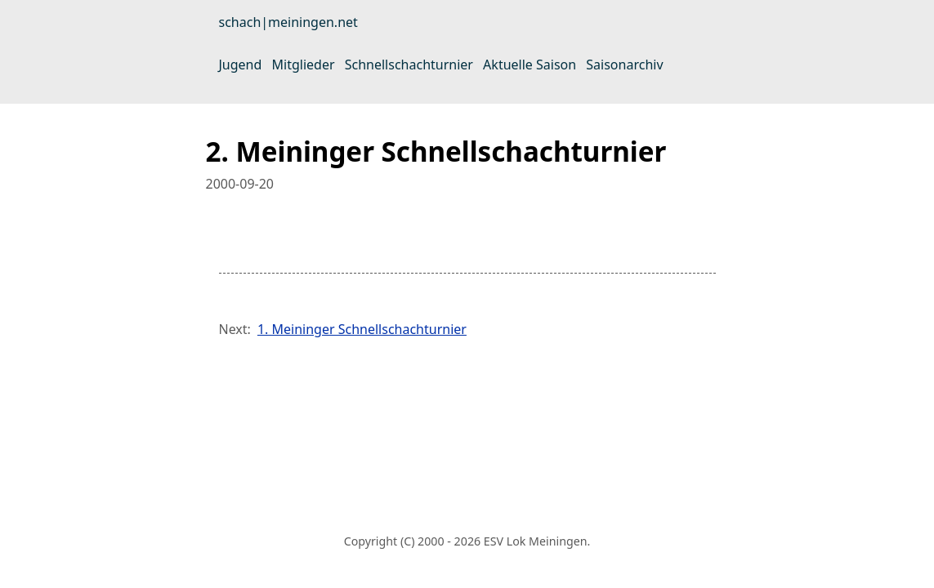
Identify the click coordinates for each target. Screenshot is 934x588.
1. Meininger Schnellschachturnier (362, 329)
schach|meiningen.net (288, 22)
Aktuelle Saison (529, 65)
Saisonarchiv (624, 65)
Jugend (240, 65)
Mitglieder (303, 65)
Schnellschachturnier (409, 65)
